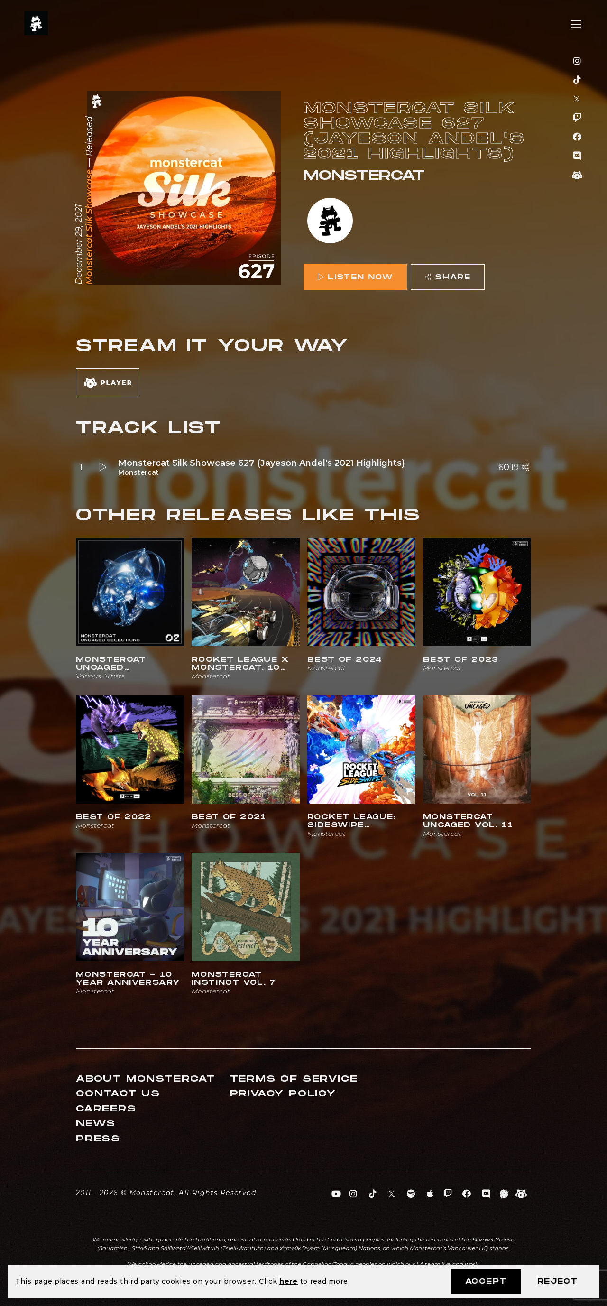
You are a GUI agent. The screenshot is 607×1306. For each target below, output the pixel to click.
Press (98, 1139)
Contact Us (118, 1094)
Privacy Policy (283, 1094)
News (96, 1124)
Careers (106, 1109)
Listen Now (355, 277)
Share (447, 277)
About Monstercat (145, 1079)
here (288, 1281)
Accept (485, 1282)
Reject (557, 1282)
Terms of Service (294, 1079)
